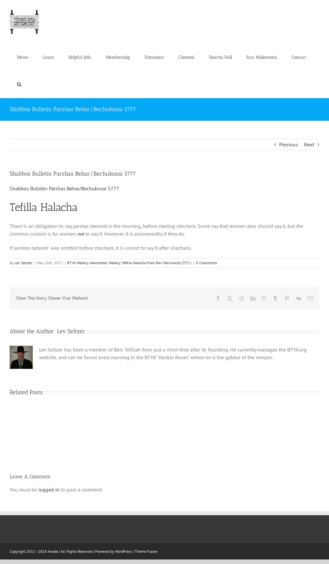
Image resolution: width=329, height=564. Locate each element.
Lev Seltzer (23, 262)
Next (309, 144)
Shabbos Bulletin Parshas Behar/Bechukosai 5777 (64, 188)
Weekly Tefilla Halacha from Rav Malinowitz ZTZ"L (150, 262)
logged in (48, 489)
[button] (19, 84)
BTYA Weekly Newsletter (87, 262)
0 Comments (206, 262)
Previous (288, 144)
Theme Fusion (146, 551)
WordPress (123, 551)
